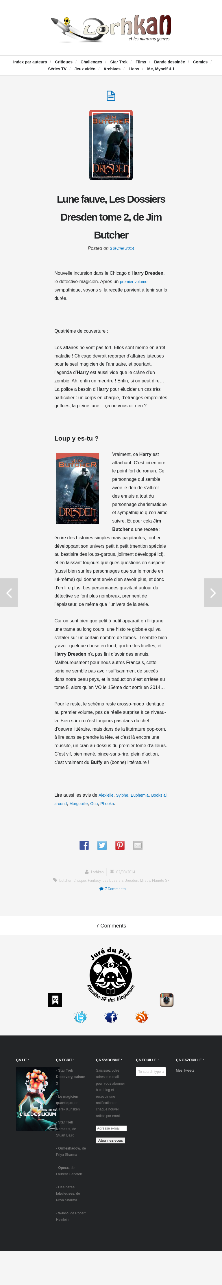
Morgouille (102, 824)
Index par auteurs (30, 62)
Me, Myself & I (160, 69)
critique (77, 901)
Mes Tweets (185, 1104)
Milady (148, 901)
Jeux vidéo (85, 69)
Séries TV (57, 69)
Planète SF (164, 901)
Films (141, 62)
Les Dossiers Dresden (121, 901)
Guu (119, 824)
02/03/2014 (126, 893)
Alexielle (107, 815)
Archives (112, 69)
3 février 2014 (122, 269)
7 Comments (112, 909)
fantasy (93, 901)
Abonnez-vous (110, 1174)
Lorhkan (96, 893)
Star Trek (118, 62)
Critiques (64, 62)
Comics (200, 62)
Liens (134, 69)
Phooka (134, 824)
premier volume (136, 302)
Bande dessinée (169, 62)
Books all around (71, 824)
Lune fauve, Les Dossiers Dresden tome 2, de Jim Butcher (111, 227)
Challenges (91, 62)
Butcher (62, 901)
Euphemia (145, 815)
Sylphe (125, 815)
